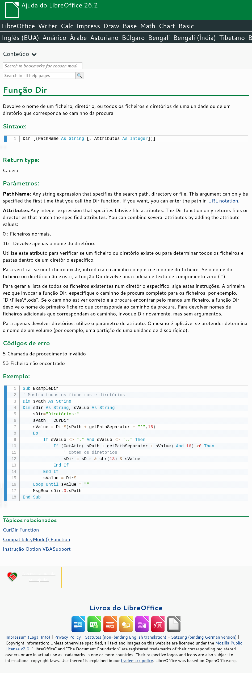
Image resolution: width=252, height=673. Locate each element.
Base (130, 25)
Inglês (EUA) (20, 37)
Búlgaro (133, 37)
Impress (88, 25)
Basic (186, 25)
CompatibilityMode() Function (36, 538)
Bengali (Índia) (194, 37)
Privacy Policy (67, 636)
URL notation (223, 200)
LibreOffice (18, 25)
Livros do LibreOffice (125, 606)
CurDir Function (21, 528)
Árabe (78, 37)
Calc (67, 25)
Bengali (159, 37)
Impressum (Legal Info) (27, 636)
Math (148, 25)
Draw (111, 25)
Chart (166, 25)
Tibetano (232, 37)
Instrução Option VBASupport (37, 547)
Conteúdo (16, 54)
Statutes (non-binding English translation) (125, 636)
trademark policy (137, 659)
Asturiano (104, 37)
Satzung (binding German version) (204, 636)
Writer (47, 25)
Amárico (54, 37)
